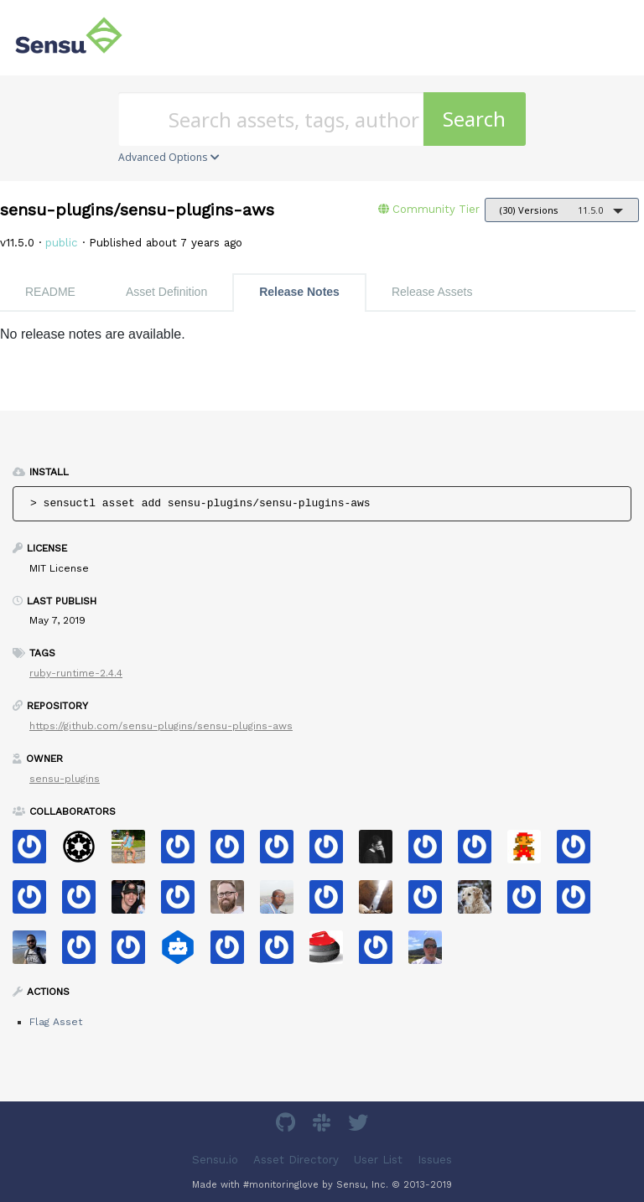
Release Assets (432, 291)
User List (378, 1159)
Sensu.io (215, 1159)
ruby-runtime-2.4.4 (75, 673)
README (50, 291)
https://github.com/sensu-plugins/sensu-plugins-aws (161, 726)
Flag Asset (55, 1022)
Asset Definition (166, 291)
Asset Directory (296, 1159)
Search (474, 118)
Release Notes (299, 291)
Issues (435, 1159)
